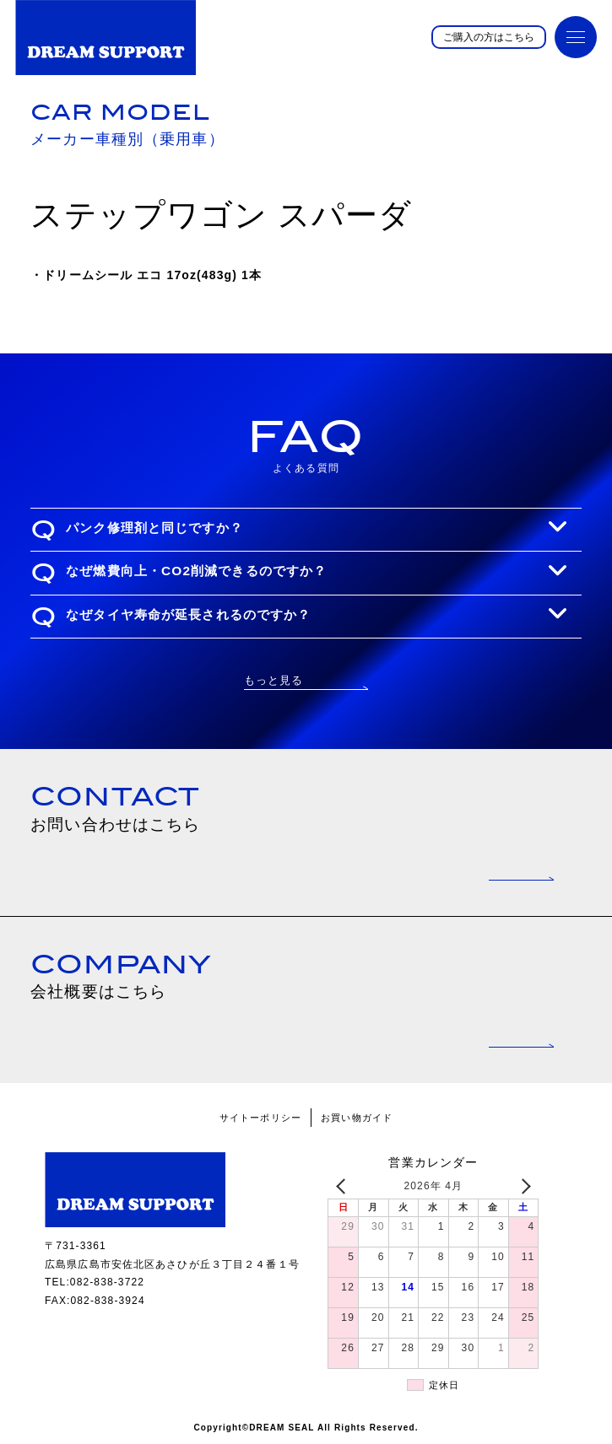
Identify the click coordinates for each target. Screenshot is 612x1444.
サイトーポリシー (260, 1118)
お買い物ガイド (357, 1118)
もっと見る (274, 680)
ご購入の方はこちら (488, 37)
